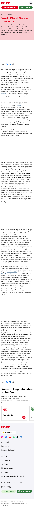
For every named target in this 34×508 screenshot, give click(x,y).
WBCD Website (21, 106)
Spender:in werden (10, 7)
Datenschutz (20, 501)
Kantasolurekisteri (12, 272)
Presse (4, 464)
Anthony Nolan (13, 270)
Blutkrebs (4, 93)
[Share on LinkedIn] (10, 64)
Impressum (4, 501)
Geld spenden (25, 7)
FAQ (4, 456)
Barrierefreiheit (5, 503)
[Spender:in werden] (23, 417)
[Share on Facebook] (7, 64)
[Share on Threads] (13, 64)
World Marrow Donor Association (11, 274)
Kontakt (5, 460)
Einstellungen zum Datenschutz (19, 503)
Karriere (5, 472)
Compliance (12, 501)
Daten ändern (7, 468)
